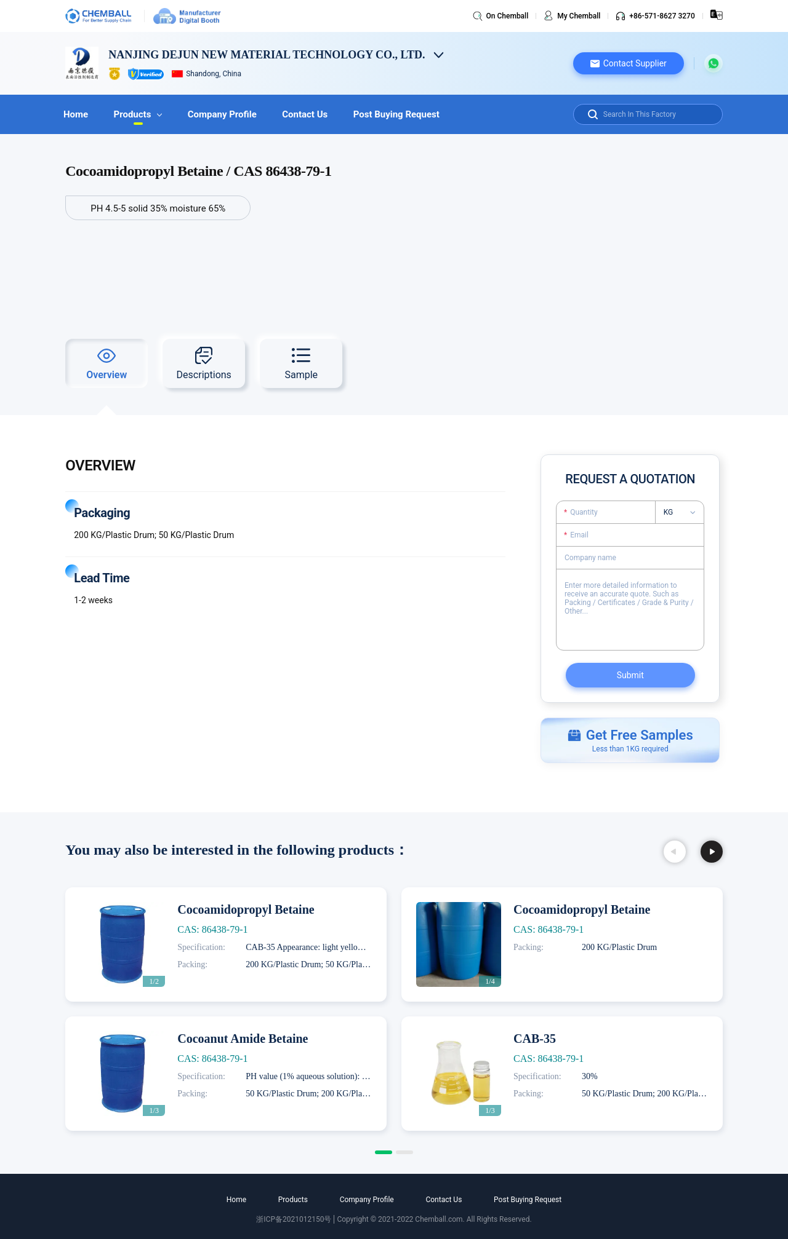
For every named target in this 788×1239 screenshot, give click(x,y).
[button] (628, 63)
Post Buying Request (414, 114)
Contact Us (319, 114)
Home (77, 114)
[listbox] (683, 512)
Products (143, 114)
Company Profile (232, 114)
